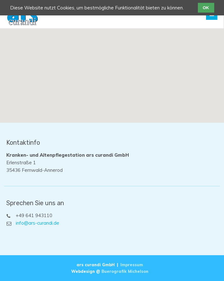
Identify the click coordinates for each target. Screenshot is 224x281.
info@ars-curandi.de (37, 223)
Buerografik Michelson (124, 271)
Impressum (131, 264)
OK (206, 7)
